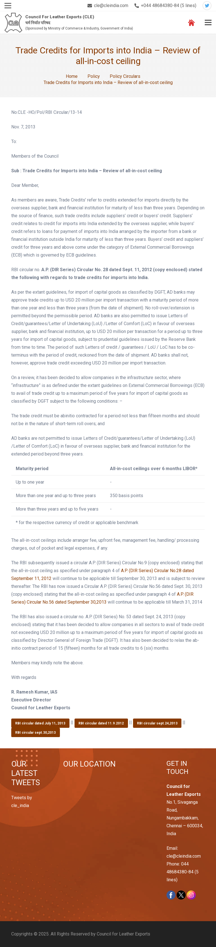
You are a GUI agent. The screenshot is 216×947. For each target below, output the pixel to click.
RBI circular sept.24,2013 (157, 723)
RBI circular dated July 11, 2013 (40, 723)
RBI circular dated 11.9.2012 (101, 723)
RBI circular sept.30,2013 (35, 733)
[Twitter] (207, 5)
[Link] (13, 23)
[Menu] (208, 22)
